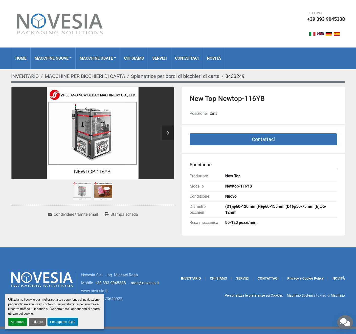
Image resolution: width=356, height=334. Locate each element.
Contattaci (263, 139)
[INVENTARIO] (25, 76)
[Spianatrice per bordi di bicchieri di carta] (175, 76)
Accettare (17, 322)
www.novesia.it (94, 290)
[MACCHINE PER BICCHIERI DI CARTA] (85, 76)
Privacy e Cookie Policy (305, 278)
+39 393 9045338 (326, 19)
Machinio (338, 295)
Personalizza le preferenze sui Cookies (254, 295)
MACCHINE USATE (96, 58)
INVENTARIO (191, 278)
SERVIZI (159, 58)
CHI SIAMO (134, 58)
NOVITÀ (214, 58)
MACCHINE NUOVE (51, 58)
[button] (53, 58)
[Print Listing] (121, 214)
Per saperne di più (62, 322)
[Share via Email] (72, 214)
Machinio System (300, 295)
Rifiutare (37, 322)
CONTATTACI (187, 58)
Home (20, 58)
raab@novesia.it (145, 283)
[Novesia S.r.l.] (42, 279)
